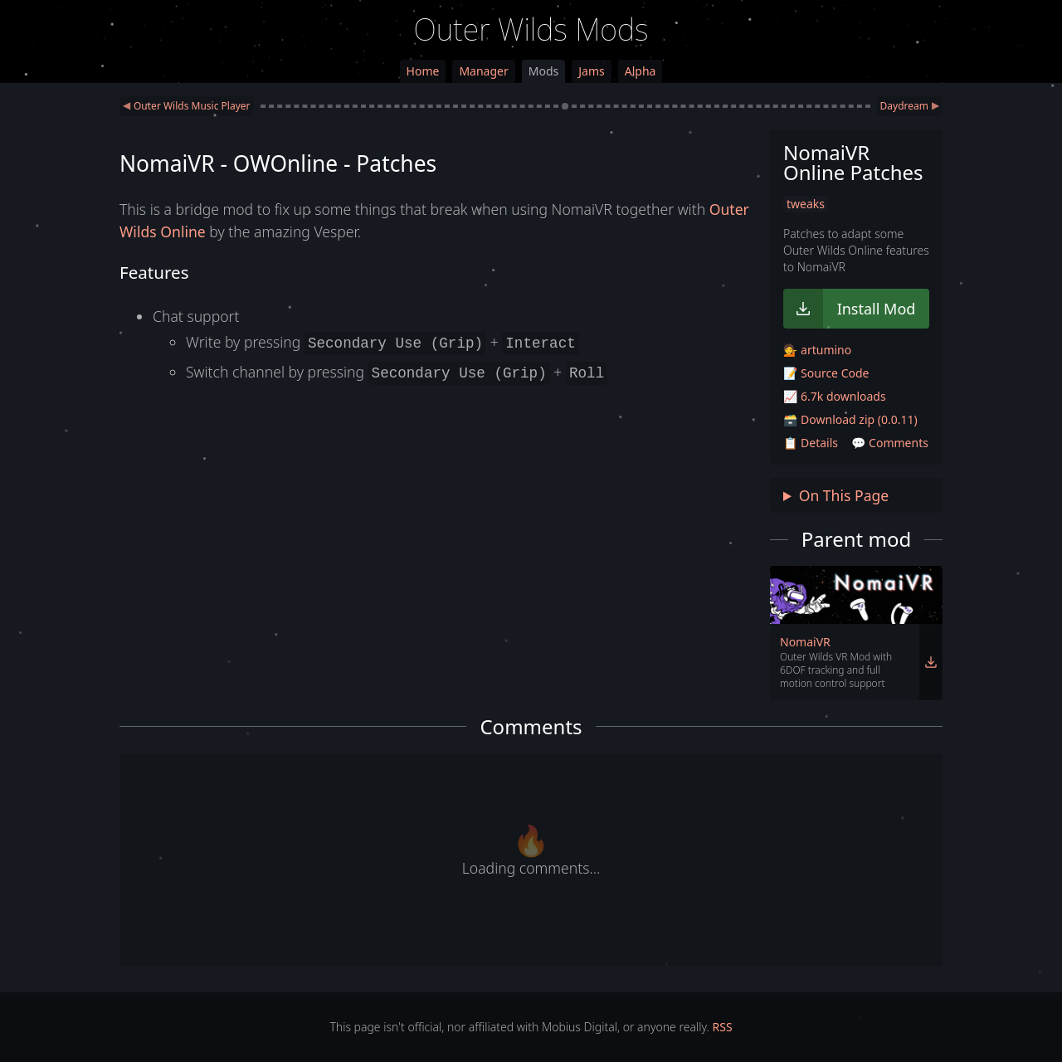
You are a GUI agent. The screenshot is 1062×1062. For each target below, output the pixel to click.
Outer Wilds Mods (531, 29)
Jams (591, 71)
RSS (723, 1027)
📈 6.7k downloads (834, 396)
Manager (483, 71)
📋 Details (810, 443)
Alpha (640, 71)
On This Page (844, 495)
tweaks (806, 204)
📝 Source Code (826, 373)
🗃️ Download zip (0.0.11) (850, 419)
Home (423, 71)
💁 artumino (817, 350)
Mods (543, 71)
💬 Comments (889, 443)
